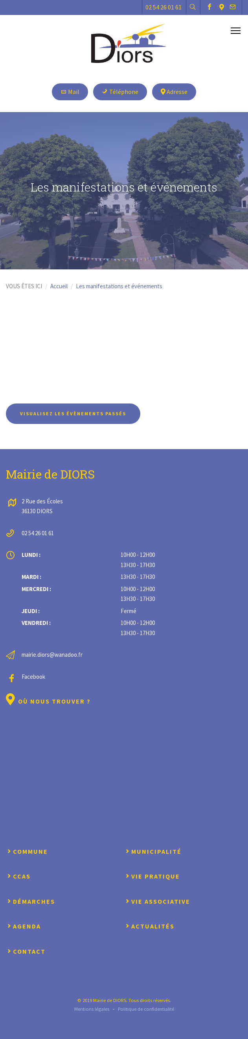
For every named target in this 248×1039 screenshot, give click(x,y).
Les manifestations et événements (119, 286)
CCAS (18, 876)
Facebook (33, 676)
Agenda (23, 926)
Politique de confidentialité (146, 1009)
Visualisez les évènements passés (73, 413)
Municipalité (153, 851)
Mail (70, 92)
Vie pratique (152, 876)
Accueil (59, 286)
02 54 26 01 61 (163, 7)
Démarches (30, 901)
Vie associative (157, 901)
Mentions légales (91, 1009)
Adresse (174, 92)
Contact (26, 951)
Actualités (149, 926)
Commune (27, 851)
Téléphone (120, 92)
